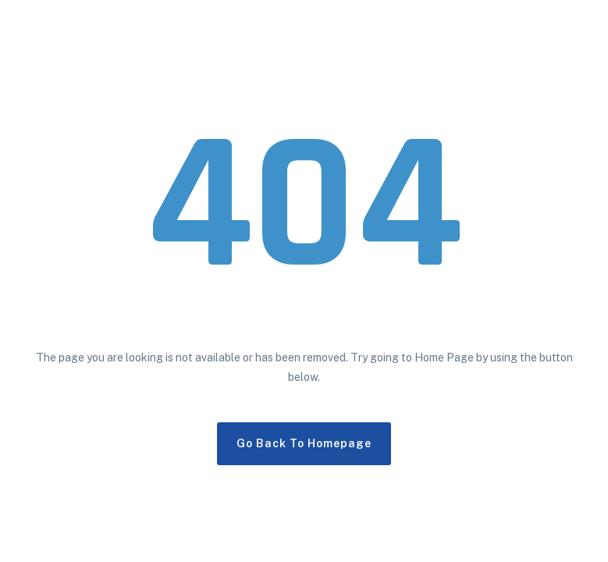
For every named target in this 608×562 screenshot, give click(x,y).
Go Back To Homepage (304, 443)
